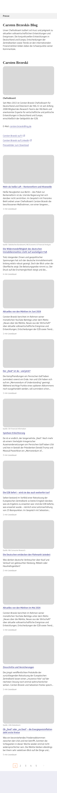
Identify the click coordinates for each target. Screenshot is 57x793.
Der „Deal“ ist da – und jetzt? (16, 371)
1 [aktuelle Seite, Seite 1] (15, 765)
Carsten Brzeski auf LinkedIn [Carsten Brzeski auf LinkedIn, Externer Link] (16, 140)
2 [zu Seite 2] (20, 765)
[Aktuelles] (28, 294)
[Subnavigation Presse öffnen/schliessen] (51, 16)
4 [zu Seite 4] (31, 765)
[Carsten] (28, 169)
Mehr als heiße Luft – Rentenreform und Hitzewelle (27, 186)
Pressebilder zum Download (16, 145)
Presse (6, 16)
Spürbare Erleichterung (14, 433)
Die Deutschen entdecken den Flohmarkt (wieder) (26, 554)
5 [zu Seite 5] (36, 765)
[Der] (28, 230)
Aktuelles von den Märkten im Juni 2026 (22, 311)
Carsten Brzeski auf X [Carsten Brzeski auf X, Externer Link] (12, 135)
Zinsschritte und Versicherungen (18, 667)
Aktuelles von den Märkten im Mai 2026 (21, 607)
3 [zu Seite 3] (25, 765)
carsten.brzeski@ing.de (20, 126)
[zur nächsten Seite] (44, 765)
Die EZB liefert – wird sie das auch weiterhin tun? (26, 492)
